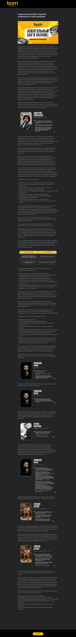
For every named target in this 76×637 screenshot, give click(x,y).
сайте (51, 311)
